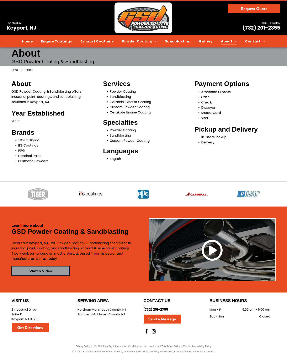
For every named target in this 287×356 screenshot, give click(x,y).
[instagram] (154, 332)
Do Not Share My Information (110, 346)
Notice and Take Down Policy (164, 346)
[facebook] (146, 332)
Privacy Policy (83, 346)
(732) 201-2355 (261, 27)
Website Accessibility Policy (196, 346)
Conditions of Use (137, 346)
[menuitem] (27, 41)
